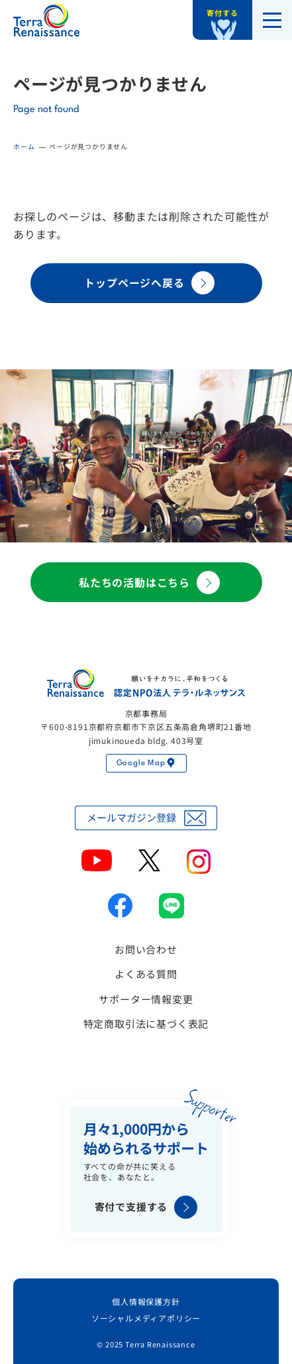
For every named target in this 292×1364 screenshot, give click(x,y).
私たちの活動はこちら (149, 582)
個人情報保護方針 (145, 1301)
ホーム (23, 146)
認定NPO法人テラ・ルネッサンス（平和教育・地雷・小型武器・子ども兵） (46, 19)
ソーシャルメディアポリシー (146, 1318)
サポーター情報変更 (146, 999)
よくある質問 (146, 974)
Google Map (146, 763)
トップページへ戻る (149, 282)
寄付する (222, 12)
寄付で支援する (146, 1207)
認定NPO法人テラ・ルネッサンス (146, 682)
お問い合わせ (146, 949)
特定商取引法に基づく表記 (146, 1023)
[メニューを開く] (272, 20)
